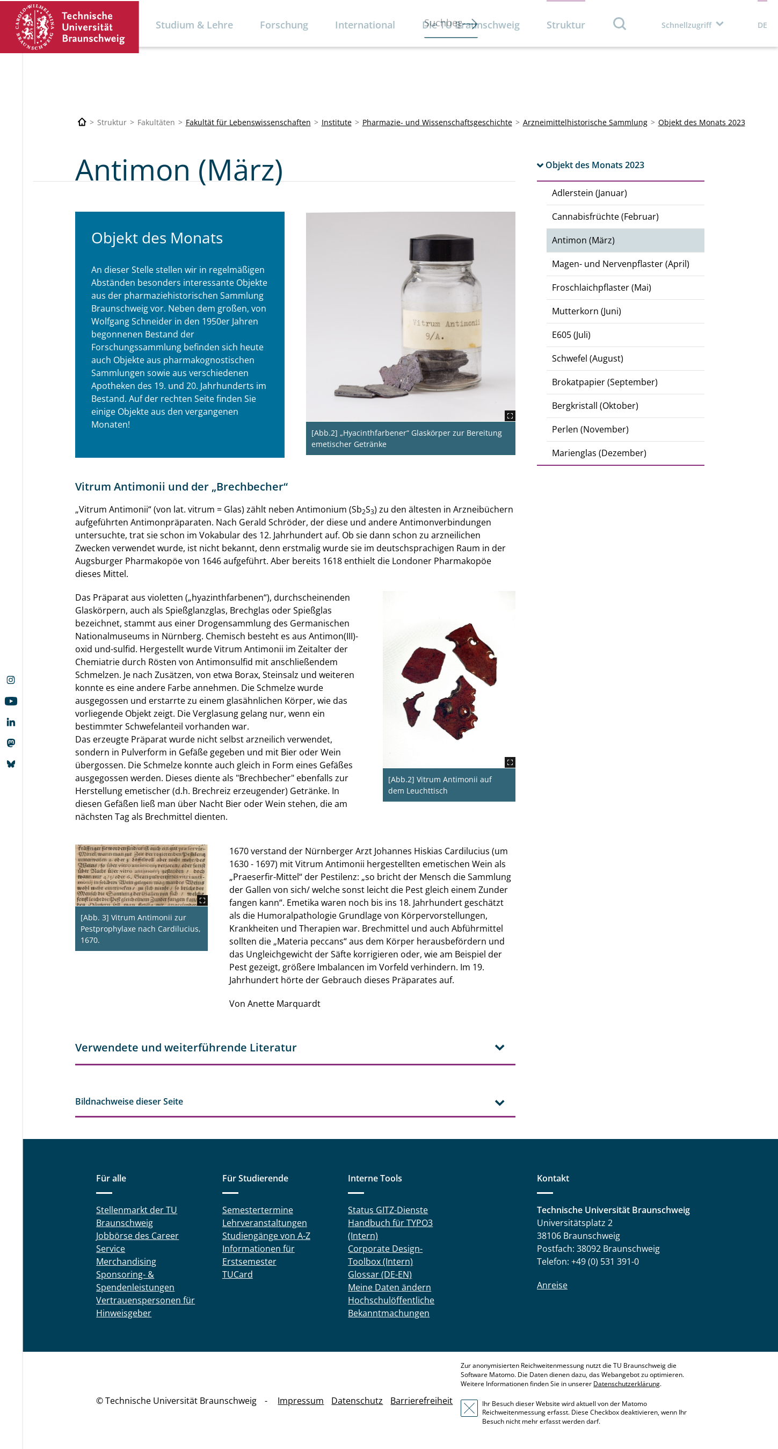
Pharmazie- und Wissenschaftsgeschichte (437, 122)
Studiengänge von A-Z (266, 1236)
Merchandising (126, 1261)
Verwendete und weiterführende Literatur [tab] (186, 1047)
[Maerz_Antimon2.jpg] (141, 875)
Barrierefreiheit (421, 1401)
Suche (620, 23)
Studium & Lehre (194, 24)
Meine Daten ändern (389, 1287)
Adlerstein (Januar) (589, 193)
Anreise (552, 1285)
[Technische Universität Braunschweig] (82, 122)
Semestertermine (257, 1210)
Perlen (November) (590, 429)
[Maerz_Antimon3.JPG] (449, 679)
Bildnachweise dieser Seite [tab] (129, 1101)
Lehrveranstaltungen (264, 1223)
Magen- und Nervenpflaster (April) (620, 264)
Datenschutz (357, 1401)
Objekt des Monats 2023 (701, 122)
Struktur (566, 24)
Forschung (284, 24)
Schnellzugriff (686, 25)
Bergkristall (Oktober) (595, 406)
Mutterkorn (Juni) (586, 311)
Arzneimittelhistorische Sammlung (585, 122)
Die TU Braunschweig (471, 24)
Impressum (301, 1401)
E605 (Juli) (571, 335)
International (365, 24)
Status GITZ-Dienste (388, 1210)
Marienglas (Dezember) (599, 453)
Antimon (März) (583, 240)
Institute (337, 122)
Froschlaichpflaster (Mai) (601, 287)
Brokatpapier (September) (605, 382)
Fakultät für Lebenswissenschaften (248, 122)
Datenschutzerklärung (626, 1383)
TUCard (237, 1274)
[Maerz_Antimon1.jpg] (410, 316)
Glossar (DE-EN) (380, 1274)
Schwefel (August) (587, 358)
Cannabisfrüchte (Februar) (605, 216)
